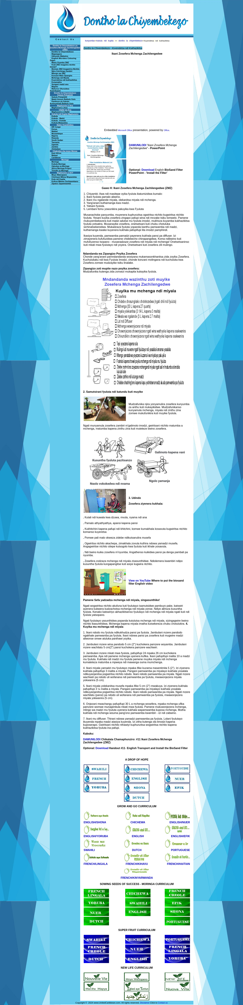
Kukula (55, 116)
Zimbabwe (56, 149)
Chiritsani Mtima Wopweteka (64, 177)
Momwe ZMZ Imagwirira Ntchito (65, 69)
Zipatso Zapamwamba (61, 184)
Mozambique (57, 134)
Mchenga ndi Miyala (60, 78)
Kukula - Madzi (58, 118)
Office (166, 130)
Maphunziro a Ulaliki (61, 112)
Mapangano (57, 54)
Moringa (55, 162)
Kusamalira (57, 82)
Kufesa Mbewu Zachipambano (65, 181)
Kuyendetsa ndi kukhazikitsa (64, 80)
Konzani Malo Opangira (62, 76)
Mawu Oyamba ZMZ (60, 63)
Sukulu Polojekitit (59, 97)
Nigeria (55, 136)
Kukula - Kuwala (59, 121)
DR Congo (56, 127)
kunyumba (89, 41)
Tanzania (55, 142)
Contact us (163, 1003)
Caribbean (56, 158)
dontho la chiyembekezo (130, 41)
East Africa (56, 153)
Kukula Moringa (59, 164)
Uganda (55, 145)
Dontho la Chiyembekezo (63, 52)
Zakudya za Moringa (60, 166)
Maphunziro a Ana (60, 108)
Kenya (54, 129)
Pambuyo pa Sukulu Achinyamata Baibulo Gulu (62, 102)
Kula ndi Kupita (58, 179)
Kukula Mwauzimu (60, 123)
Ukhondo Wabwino (60, 56)
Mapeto (55, 87)
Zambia (55, 147)
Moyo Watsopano (59, 175)
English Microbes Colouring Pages (63, 59)
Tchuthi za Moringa (60, 171)
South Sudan (57, 140)
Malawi (55, 131)
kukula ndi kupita (105, 41)
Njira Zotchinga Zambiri (62, 71)
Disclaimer (145, 1003)
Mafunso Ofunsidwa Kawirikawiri (59, 90)
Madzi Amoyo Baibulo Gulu (64, 99)
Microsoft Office (125, 130)
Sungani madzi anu (60, 84)
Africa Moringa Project (61, 168)
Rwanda (55, 138)
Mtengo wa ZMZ (59, 73)
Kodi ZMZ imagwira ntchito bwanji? (62, 66)
